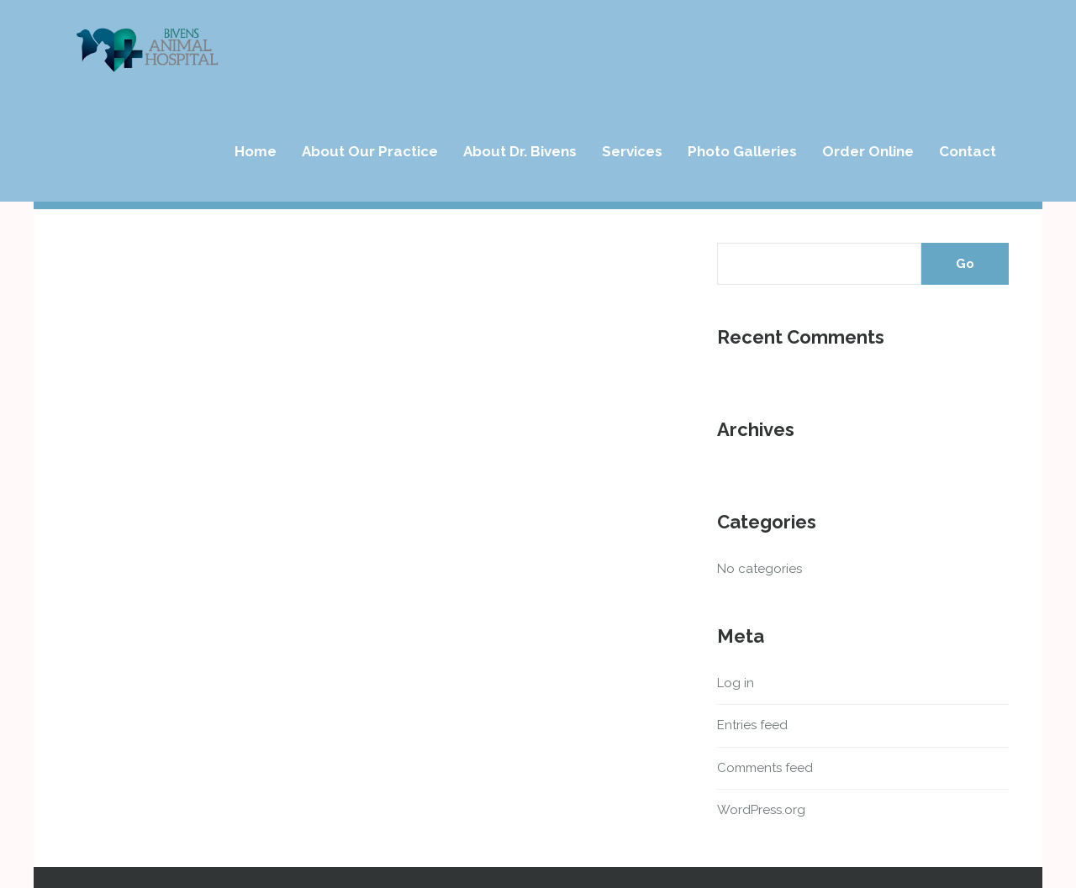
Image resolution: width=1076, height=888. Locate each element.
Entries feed (752, 725)
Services (632, 151)
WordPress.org (761, 809)
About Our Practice (370, 151)
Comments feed (765, 767)
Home (256, 151)
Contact (967, 151)
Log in (735, 683)
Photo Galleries (742, 151)
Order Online (868, 151)
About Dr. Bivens (520, 151)
